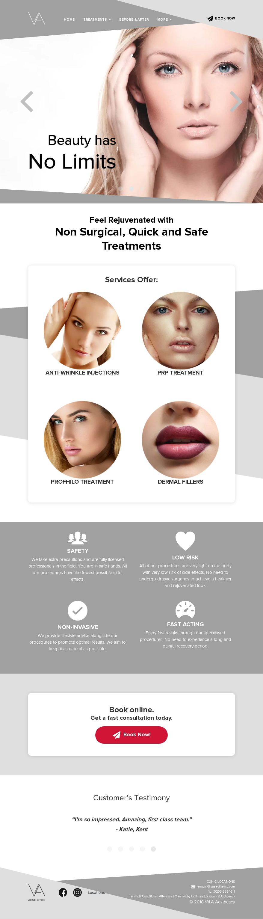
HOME (69, 20)
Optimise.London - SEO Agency (213, 896)
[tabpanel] (131, 101)
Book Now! (131, 735)
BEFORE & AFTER (134, 20)
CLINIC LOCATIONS (221, 882)
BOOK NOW (221, 19)
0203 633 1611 (221, 892)
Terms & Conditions (143, 896)
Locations (92, 892)
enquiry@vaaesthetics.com (213, 886)
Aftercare (165, 896)
